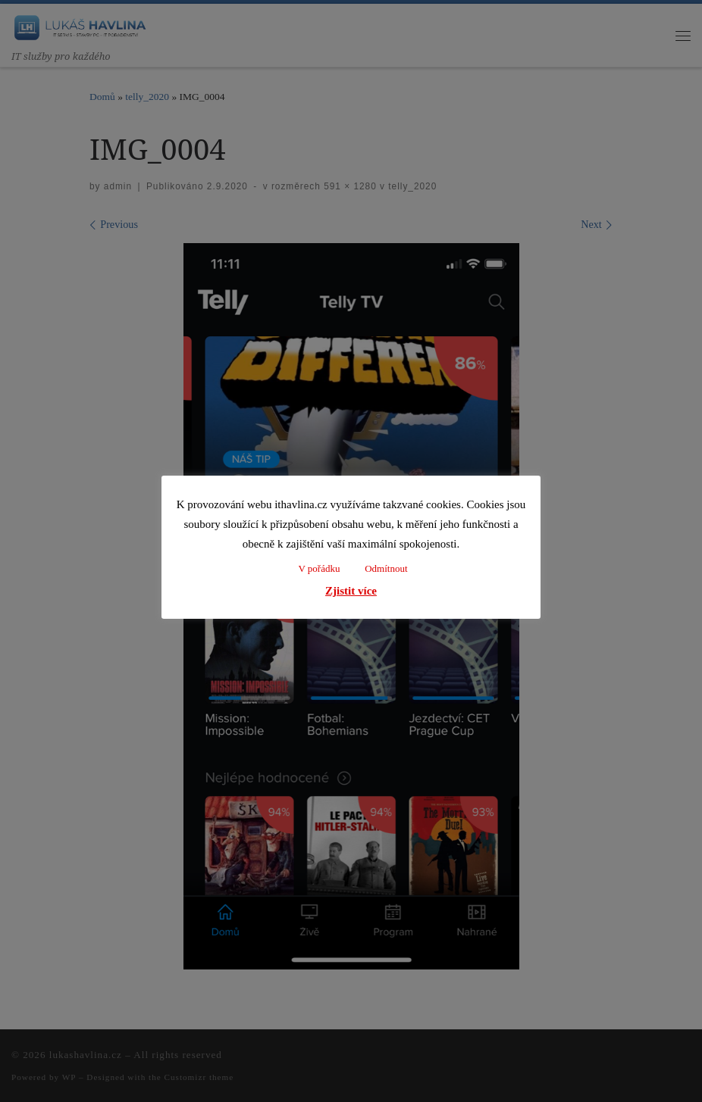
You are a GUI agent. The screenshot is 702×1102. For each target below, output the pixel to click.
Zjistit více (351, 591)
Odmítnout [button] (386, 568)
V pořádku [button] (319, 568)
